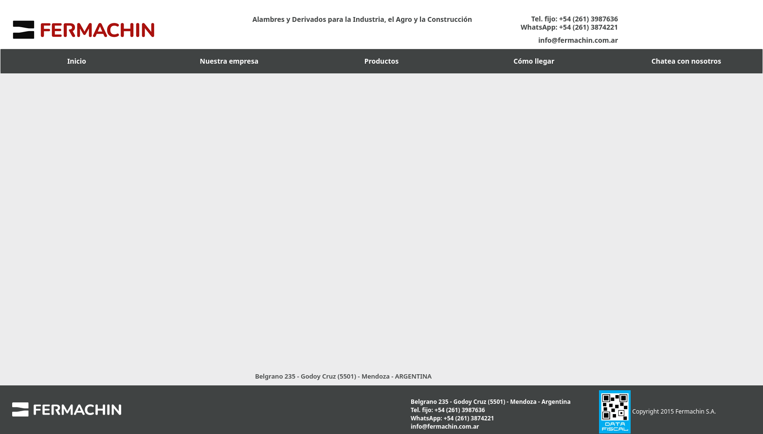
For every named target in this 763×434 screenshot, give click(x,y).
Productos (381, 61)
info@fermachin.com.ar (578, 40)
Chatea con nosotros (686, 61)
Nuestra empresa (229, 61)
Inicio (76, 61)
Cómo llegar (533, 61)
